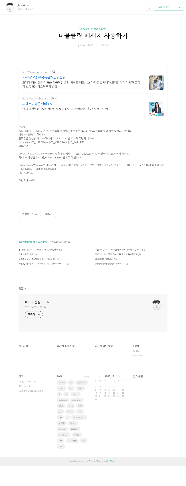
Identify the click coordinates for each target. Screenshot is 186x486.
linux (61, 426)
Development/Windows (93, 28)
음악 (60, 432)
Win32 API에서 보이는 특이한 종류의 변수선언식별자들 (42, 284)
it (59, 414)
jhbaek (23, 5)
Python (73, 443)
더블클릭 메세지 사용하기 (93, 36)
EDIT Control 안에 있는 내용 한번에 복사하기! (116, 274)
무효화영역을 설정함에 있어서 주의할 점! (37, 279)
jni (66, 414)
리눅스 (80, 409)
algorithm (77, 420)
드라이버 (74, 449)
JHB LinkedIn (25, 406)
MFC (70, 426)
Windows (43, 262)
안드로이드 (81, 403)
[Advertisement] (93, 131)
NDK (80, 426)
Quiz (80, 432)
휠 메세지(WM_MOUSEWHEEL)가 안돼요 (38, 270)
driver (70, 432)
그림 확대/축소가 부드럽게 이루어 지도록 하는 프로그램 (118, 270)
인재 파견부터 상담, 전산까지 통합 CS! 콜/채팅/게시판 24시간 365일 (65, 108)
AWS (61, 467)
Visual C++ (64, 455)
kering (62, 403)
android (62, 449)
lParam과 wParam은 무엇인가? (110, 284)
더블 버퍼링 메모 (26, 274)
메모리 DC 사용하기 (104, 279)
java (83, 461)
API (60, 438)
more (86, 397)
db (71, 403)
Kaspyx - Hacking (27, 402)
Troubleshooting (80, 438)
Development (27, 262)
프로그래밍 (72, 461)
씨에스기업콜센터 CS (37, 104)
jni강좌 (62, 443)
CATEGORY (169, 7)
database (63, 420)
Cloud (61, 409)
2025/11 (109, 396)
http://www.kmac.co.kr (36, 72)
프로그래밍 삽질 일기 (36, 327)
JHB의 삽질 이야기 (38, 322)
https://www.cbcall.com (36, 98)
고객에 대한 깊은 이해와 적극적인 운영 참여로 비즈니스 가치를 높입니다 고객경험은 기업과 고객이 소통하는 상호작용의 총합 (81, 84)
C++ (60, 461)
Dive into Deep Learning (31, 411)
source (75, 414)
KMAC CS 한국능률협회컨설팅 (44, 77)
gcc (70, 409)
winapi (77, 455)
